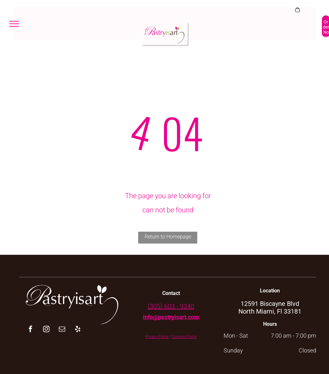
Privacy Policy (157, 336)
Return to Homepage (168, 237)
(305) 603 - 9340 (171, 306)
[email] (62, 329)
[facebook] (30, 329)
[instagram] (46, 329)
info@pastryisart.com (171, 317)
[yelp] (78, 329)
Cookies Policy (184, 336)
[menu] (14, 23)
